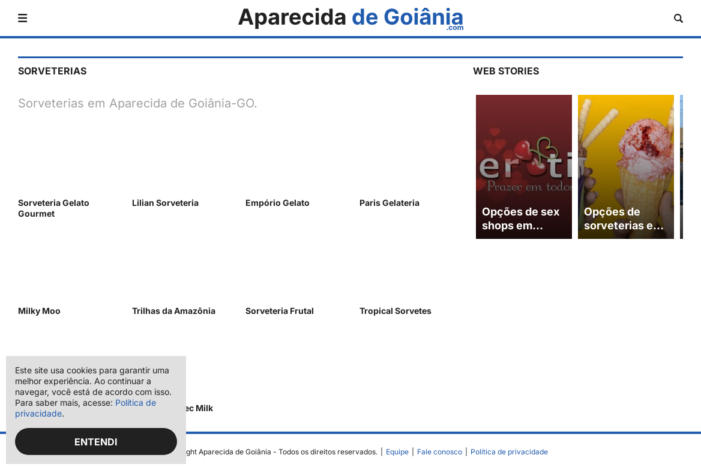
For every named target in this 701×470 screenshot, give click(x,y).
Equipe (397, 451)
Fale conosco (439, 451)
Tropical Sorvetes (396, 311)
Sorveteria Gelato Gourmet (53, 207)
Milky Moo (39, 311)
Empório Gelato (277, 202)
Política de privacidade (509, 451)
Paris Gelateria (390, 202)
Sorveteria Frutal (279, 311)
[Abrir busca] (678, 18)
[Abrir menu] (22, 18)
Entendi (96, 442)
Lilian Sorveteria (165, 202)
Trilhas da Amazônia (173, 311)
